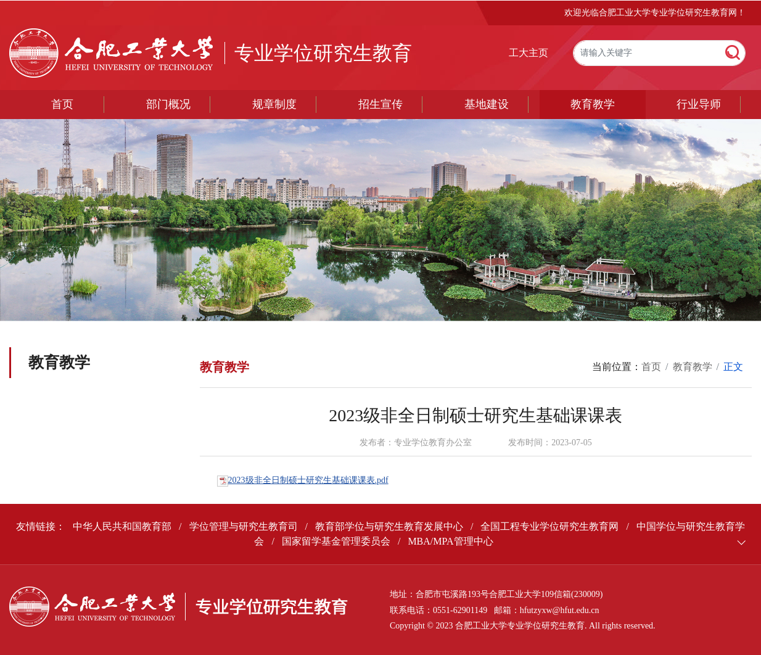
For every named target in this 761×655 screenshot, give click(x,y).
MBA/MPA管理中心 (450, 541)
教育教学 (592, 104)
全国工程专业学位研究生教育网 (549, 526)
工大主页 (528, 52)
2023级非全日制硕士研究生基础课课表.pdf (308, 480)
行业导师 (699, 104)
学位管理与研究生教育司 (243, 526)
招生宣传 (380, 104)
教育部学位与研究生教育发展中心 (389, 526)
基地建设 (486, 104)
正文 (733, 366)
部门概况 (168, 104)
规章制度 (274, 104)
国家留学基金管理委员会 (336, 541)
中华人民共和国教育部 (122, 526)
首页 (62, 104)
